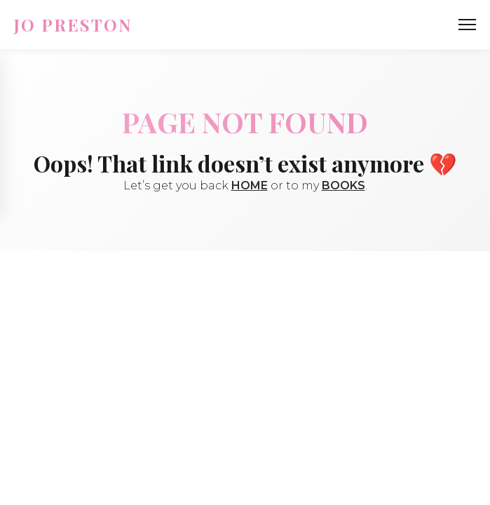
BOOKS (343, 185)
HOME (249, 185)
